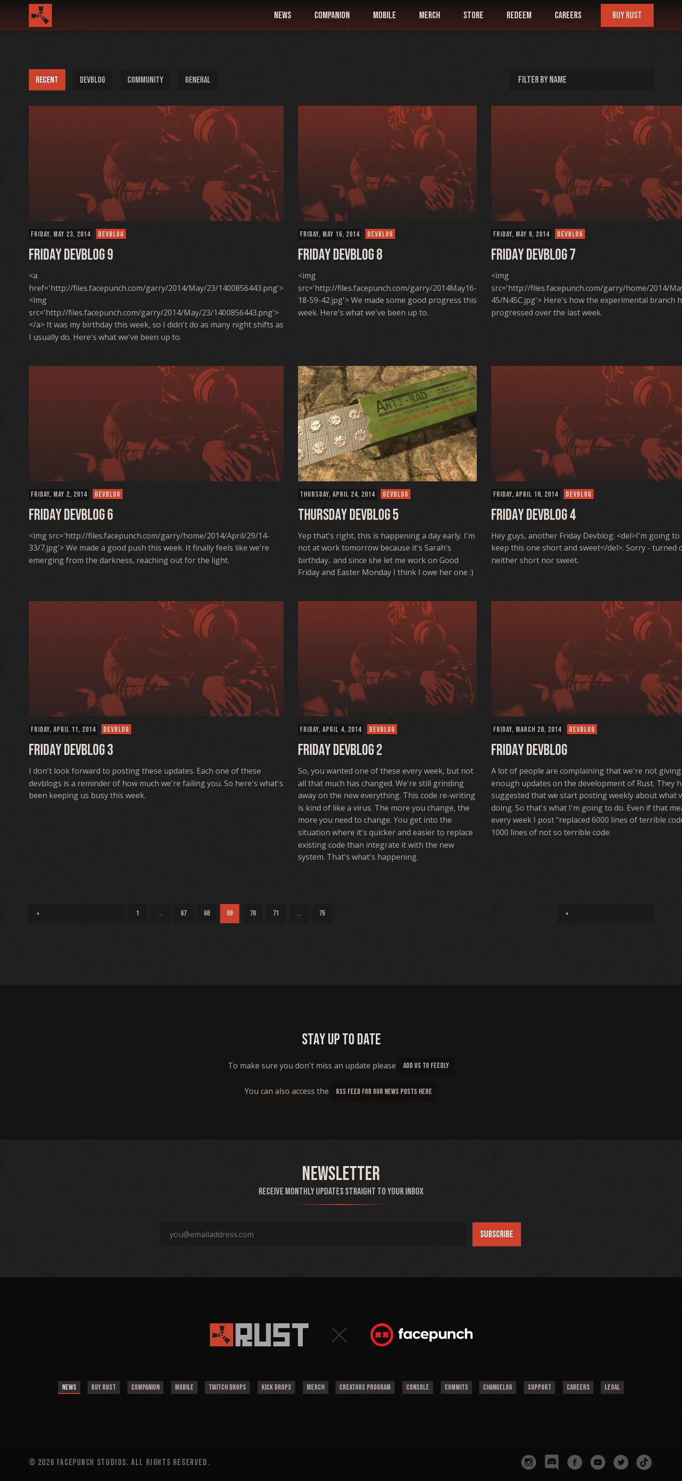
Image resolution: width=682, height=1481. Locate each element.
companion (332, 15)
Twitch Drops (217, 1386)
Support (558, 1386)
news (282, 15)
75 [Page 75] (223, 913)
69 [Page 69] (131, 913)
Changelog (512, 1386)
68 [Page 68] (108, 913)
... (61, 913)
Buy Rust (627, 15)
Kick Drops (270, 1386)
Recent (49, 80)
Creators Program (367, 1386)
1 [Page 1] (38, 913)
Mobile (170, 1386)
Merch (429, 15)
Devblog (98, 80)
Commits (466, 1386)
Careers (568, 15)
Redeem (519, 15)
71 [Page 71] (177, 913)
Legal (638, 1386)
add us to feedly (426, 1065)
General (209, 80)
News (43, 1386)
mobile (384, 15)
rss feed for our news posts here (384, 1091)
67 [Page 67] (84, 913)
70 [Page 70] (154, 913)
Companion (127, 1386)
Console (423, 1386)
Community (154, 80)
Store (473, 15)
